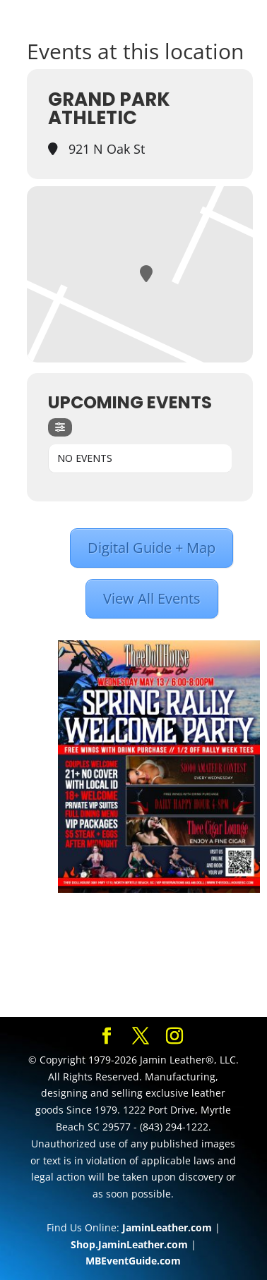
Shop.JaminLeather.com (129, 1244)
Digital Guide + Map (151, 547)
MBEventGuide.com (133, 1260)
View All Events (152, 598)
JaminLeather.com (167, 1227)
